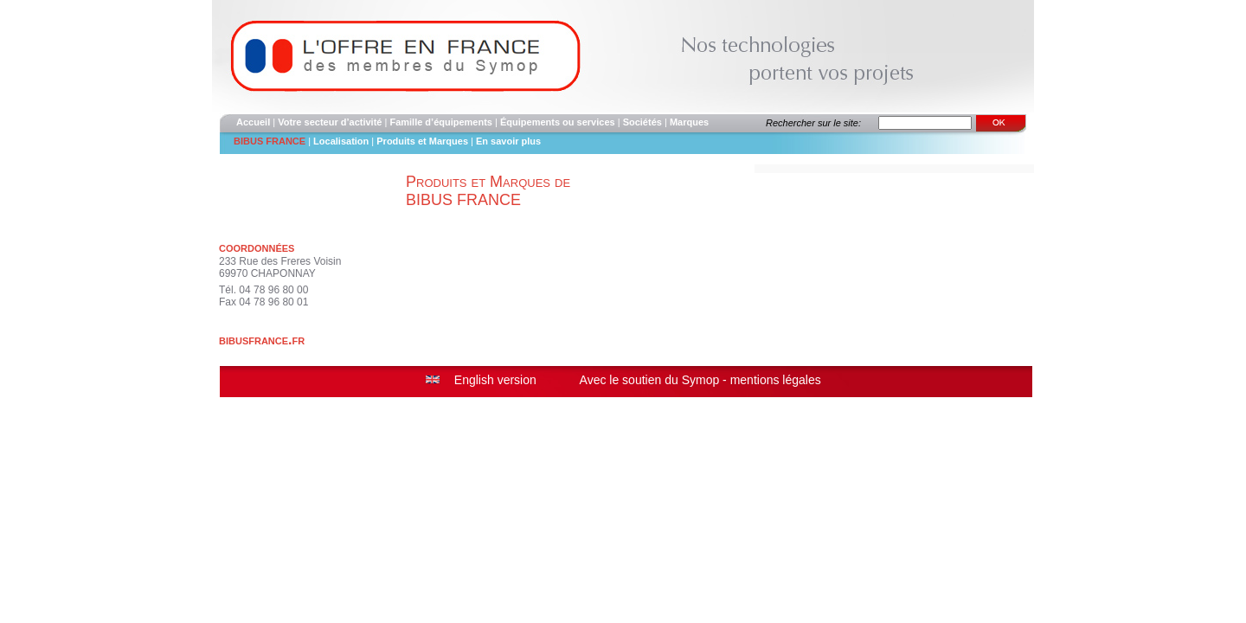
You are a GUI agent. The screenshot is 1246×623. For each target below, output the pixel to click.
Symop (701, 380)
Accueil (253, 122)
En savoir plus (508, 141)
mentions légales (775, 380)
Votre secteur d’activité (330, 122)
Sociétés (642, 122)
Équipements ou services (557, 122)
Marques (689, 122)
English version (495, 380)
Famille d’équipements (440, 122)
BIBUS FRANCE (269, 141)
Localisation (341, 141)
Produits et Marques (423, 141)
